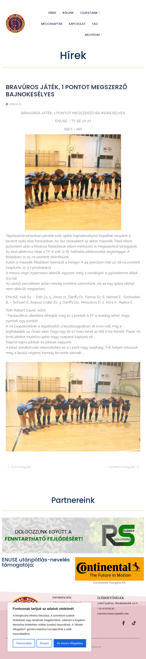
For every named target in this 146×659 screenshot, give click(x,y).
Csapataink (89, 13)
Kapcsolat (77, 24)
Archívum (93, 35)
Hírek (52, 13)
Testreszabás (24, 643)
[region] (49, 626)
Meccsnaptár (51, 24)
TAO (95, 24)
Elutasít (44, 643)
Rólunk (68, 13)
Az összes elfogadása (70, 643)
